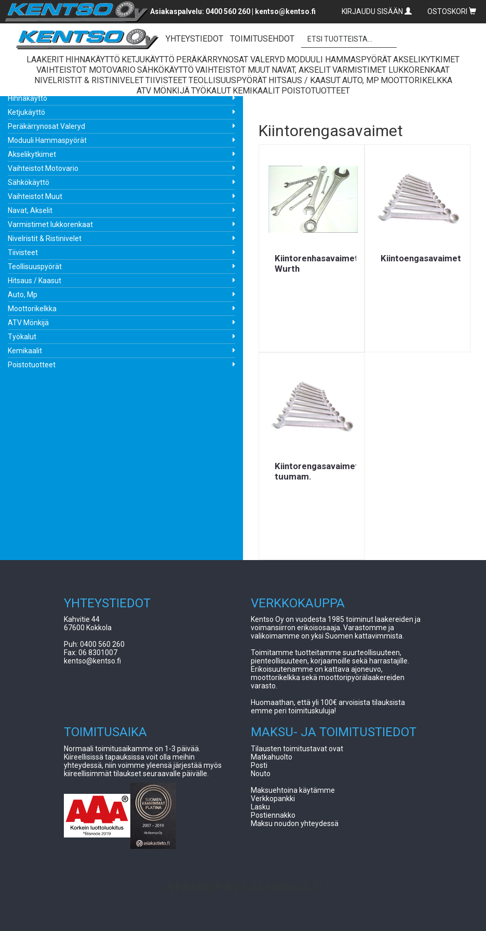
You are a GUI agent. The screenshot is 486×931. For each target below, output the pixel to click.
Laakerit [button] (45, 59)
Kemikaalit (25, 351)
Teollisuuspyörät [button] (227, 80)
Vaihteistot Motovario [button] (86, 70)
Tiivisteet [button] (166, 80)
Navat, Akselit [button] (301, 70)
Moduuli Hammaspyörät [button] (339, 59)
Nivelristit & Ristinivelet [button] (89, 80)
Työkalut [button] (211, 91)
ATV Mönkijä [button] (163, 91)
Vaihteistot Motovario (43, 168)
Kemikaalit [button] (256, 91)
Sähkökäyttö (28, 182)
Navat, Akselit (30, 210)
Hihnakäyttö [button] (92, 59)
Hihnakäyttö (27, 98)
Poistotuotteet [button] (315, 91)
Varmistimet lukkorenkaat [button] (391, 70)
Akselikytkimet (32, 154)
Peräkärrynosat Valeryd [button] (230, 59)
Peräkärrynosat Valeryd (46, 126)
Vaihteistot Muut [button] (232, 70)
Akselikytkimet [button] (426, 59)
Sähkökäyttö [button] (165, 70)
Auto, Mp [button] (360, 80)
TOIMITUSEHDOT (262, 39)
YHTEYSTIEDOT (194, 39)
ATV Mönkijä (28, 322)
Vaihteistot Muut (35, 196)
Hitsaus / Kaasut (34, 280)
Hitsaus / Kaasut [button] (304, 80)
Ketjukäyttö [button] (148, 59)
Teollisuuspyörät (35, 266)
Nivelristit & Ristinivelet (45, 238)
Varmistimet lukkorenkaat (50, 224)
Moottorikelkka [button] (416, 80)
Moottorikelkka (32, 308)
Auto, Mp (22, 294)
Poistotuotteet (32, 365)
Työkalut (22, 336)
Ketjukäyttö (26, 112)
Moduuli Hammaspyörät (47, 140)
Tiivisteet (23, 252)
